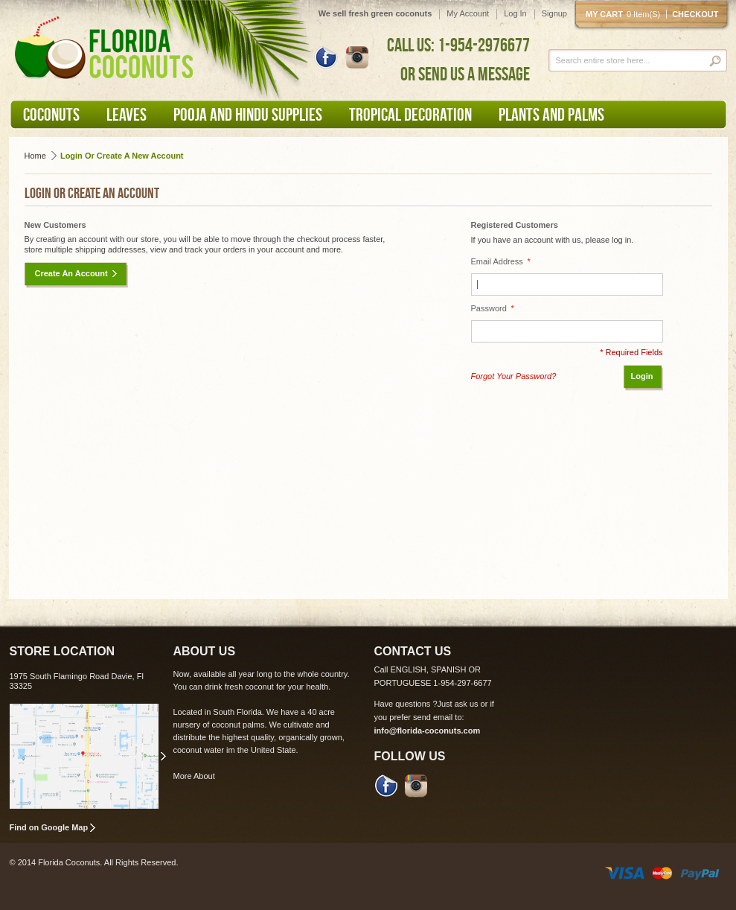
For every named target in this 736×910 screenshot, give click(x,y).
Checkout (695, 14)
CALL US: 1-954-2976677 (458, 44)
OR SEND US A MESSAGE (465, 73)
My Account (468, 13)
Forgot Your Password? (514, 376)
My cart (626, 14)
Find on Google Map (49, 827)
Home (35, 155)
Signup (554, 13)
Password (492, 308)
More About (194, 775)
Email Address (501, 261)
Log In (515, 13)
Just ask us (458, 703)
